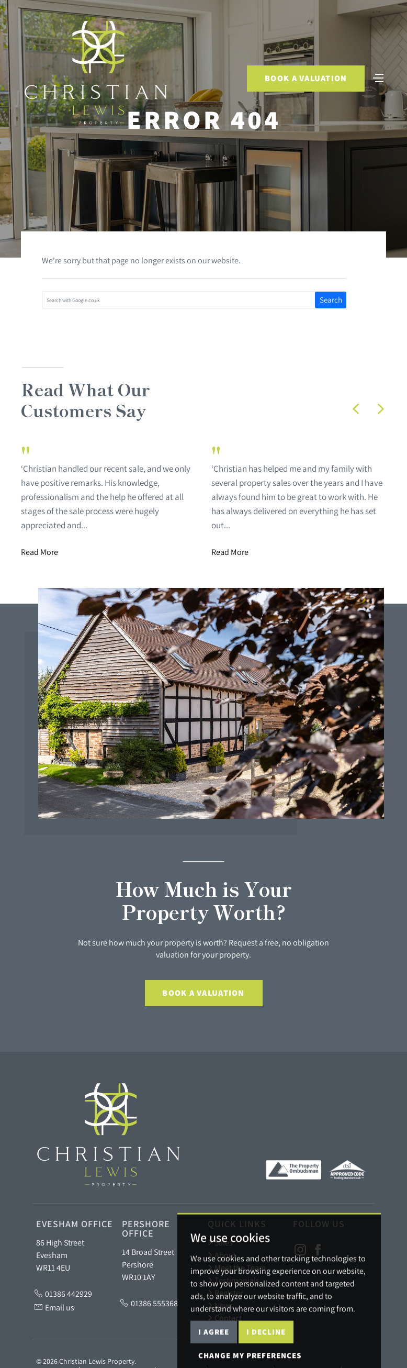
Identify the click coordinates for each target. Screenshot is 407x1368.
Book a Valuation (305, 78)
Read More (39, 552)
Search (331, 300)
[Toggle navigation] (378, 77)
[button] (356, 409)
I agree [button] (213, 1355)
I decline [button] (266, 1355)
